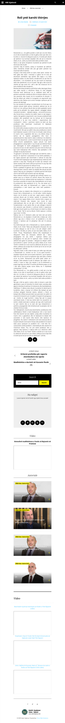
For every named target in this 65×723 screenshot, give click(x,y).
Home (23, 8)
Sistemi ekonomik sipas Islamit (28, 496)
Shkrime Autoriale (35, 8)
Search (44, 383)
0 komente (33, 25)
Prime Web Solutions (42, 718)
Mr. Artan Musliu (23, 22)
